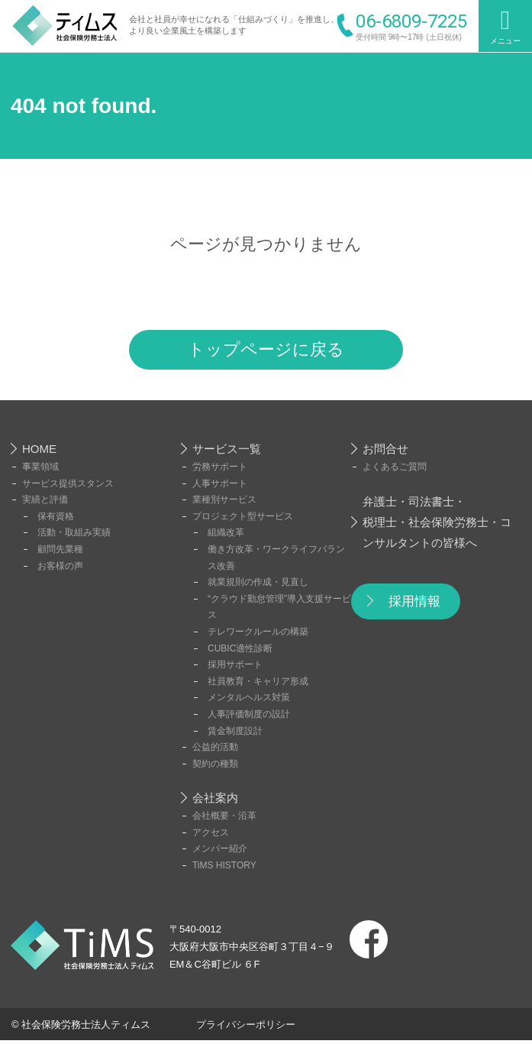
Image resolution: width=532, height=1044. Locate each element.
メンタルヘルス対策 (249, 702)
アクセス (210, 836)
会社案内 (215, 801)
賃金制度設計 (235, 734)
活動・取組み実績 (74, 537)
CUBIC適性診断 (240, 652)
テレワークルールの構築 (258, 635)
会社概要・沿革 (224, 819)
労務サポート (219, 470)
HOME (39, 452)
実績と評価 (45, 503)
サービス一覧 (226, 452)
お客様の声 (60, 569)
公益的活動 (215, 750)
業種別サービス (224, 503)
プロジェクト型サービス (242, 520)
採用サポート (235, 668)
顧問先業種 (60, 553)
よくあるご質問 (395, 470)
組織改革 (226, 537)
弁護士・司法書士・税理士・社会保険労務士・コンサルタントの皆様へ (437, 526)
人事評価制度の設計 (249, 718)
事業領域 (40, 470)
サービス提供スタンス (68, 487)
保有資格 (55, 520)
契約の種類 (215, 767)
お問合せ (385, 452)
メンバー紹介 (219, 853)
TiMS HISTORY (224, 869)
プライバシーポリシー (245, 1028)
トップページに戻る (266, 351)
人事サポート (219, 487)
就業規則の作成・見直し (258, 585)
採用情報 (429, 606)
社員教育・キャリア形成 (258, 685)
